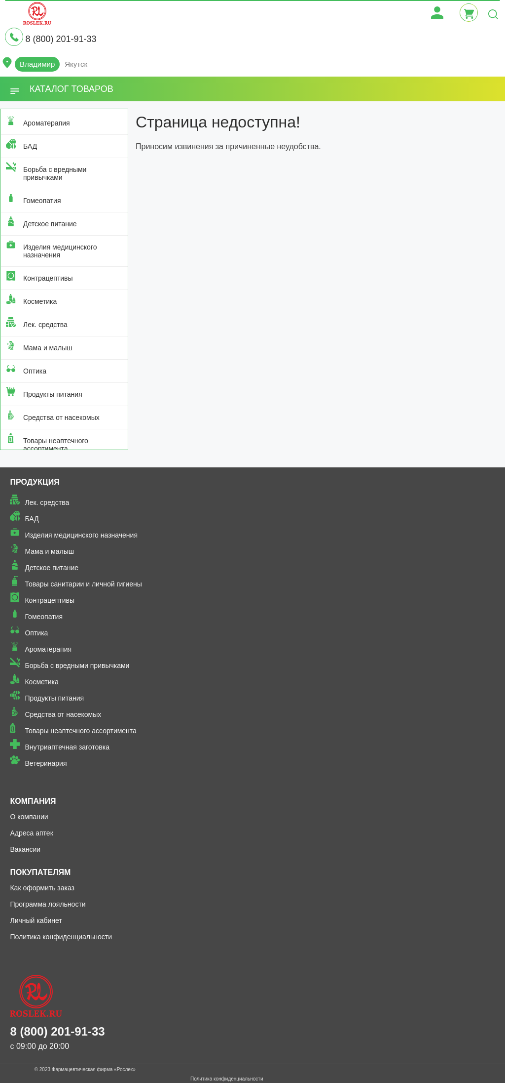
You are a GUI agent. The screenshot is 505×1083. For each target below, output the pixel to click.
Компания (33, 801)
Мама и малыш (47, 348)
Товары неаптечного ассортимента (55, 445)
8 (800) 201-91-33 (60, 39)
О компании (29, 817)
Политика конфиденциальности (61, 937)
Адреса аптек (31, 833)
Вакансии (25, 849)
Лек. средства (45, 325)
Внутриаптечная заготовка (67, 747)
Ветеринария (46, 763)
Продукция (34, 482)
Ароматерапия (46, 123)
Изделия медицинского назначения (60, 251)
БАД (30, 146)
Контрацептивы (48, 278)
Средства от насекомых (61, 417)
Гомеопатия (42, 201)
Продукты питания (52, 394)
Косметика (40, 301)
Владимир (37, 64)
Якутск (76, 64)
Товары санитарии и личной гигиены (83, 584)
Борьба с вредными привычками (54, 173)
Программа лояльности (47, 904)
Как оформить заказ (42, 888)
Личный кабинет (36, 920)
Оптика (34, 371)
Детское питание (50, 224)
